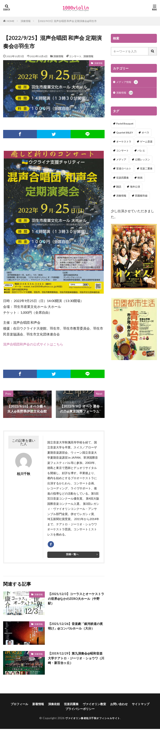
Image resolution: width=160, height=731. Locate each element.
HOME (10, 21)
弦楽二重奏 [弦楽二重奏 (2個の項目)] (146, 169)
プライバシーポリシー (80, 711)
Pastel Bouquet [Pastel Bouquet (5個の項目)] (124, 124)
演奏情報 (26, 21)
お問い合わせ (119, 706)
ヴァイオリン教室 (94, 706)
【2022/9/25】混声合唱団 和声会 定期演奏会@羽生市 (67, 21)
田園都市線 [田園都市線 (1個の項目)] (141, 196)
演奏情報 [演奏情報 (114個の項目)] (121, 196)
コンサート (75, 56)
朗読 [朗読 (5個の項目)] (118, 187)
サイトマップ (140, 706)
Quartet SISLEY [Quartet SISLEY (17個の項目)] (124, 133)
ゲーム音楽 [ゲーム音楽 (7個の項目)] (146, 142)
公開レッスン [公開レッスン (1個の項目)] (142, 160)
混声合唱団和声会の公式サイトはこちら (33, 344)
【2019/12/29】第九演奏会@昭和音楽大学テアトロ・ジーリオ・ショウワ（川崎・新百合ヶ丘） (74, 661)
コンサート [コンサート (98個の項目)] (122, 151)
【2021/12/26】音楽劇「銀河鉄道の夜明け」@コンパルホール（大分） (75, 628)
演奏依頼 (54, 706)
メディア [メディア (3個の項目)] (121, 160)
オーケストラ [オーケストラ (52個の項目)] (123, 142)
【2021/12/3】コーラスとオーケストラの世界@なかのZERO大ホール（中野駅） (76, 601)
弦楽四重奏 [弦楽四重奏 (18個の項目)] (122, 178)
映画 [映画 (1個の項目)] (140, 178)
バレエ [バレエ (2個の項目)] (141, 151)
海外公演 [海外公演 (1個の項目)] (135, 187)
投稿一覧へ (72, 556)
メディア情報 (128, 82)
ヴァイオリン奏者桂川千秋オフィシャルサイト (92, 720)
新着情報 (38, 706)
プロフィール (19, 706)
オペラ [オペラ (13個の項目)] (145, 133)
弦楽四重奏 (71, 706)
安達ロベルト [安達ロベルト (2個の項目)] (123, 169)
